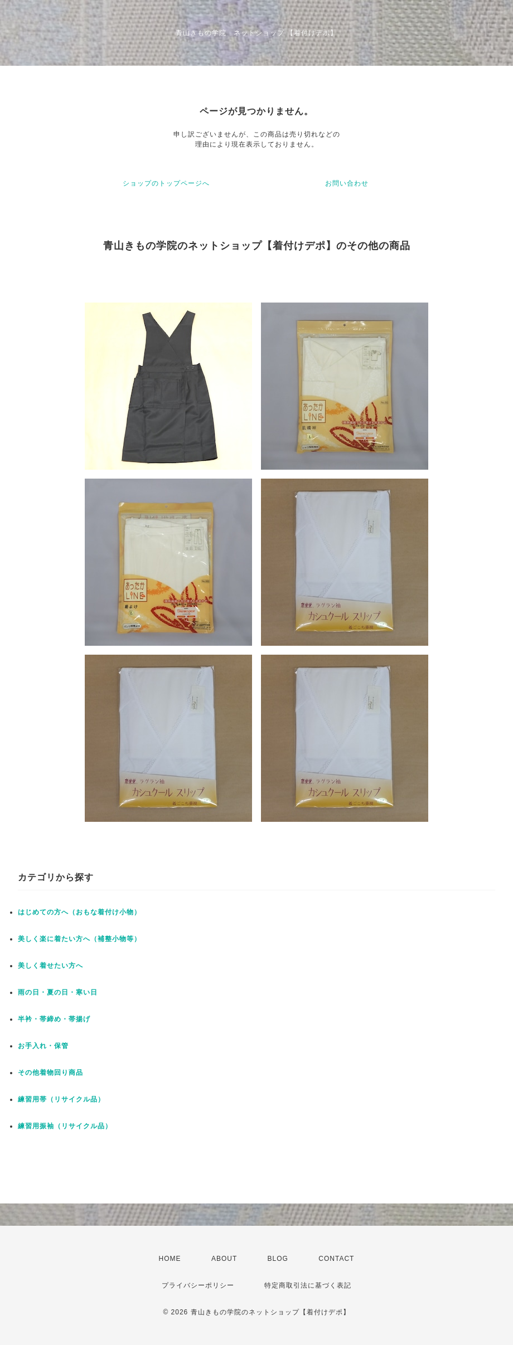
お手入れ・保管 (43, 1046)
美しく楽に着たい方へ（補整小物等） (79, 939)
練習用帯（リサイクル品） (61, 1099)
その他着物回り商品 (50, 1072)
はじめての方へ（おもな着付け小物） (79, 912)
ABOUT (224, 1259)
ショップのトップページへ (166, 183)
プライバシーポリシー (198, 1285)
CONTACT (336, 1259)
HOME (170, 1259)
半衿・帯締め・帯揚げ (54, 1019)
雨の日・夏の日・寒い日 (58, 992)
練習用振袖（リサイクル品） (65, 1126)
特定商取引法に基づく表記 (307, 1285)
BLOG (278, 1259)
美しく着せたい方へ (50, 965)
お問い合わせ (347, 183)
